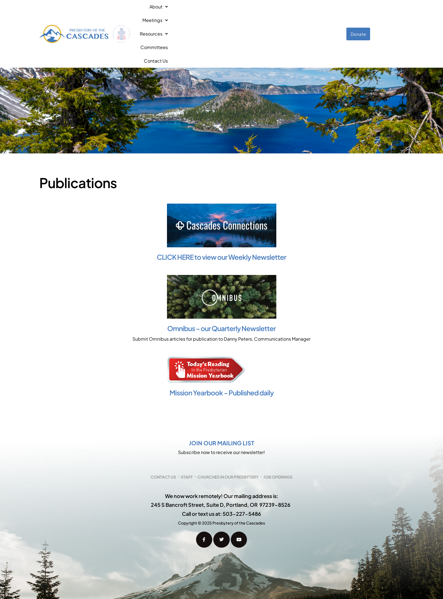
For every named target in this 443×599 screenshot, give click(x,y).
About (164, 14)
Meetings (196, 14)
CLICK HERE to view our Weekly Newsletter (221, 217)
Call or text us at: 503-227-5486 (221, 474)
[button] (164, 14)
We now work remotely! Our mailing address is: (221, 456)
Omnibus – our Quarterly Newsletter (221, 289)
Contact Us (307, 14)
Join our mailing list (221, 403)
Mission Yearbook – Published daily (222, 353)
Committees (271, 14)
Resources (233, 14)
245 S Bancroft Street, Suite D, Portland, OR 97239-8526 (220, 465)
